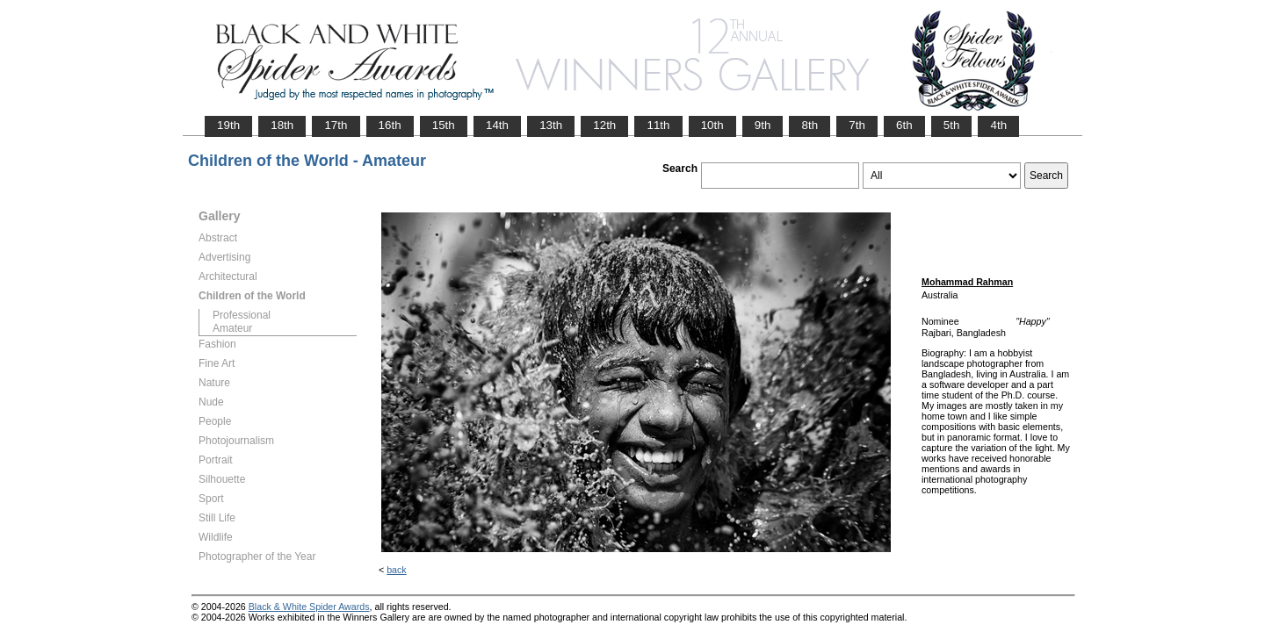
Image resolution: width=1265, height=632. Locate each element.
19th (228, 125)
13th (551, 125)
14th (497, 125)
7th (857, 125)
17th (335, 125)
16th (390, 125)
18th (282, 125)
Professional (242, 315)
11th (658, 125)
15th (444, 125)
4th (998, 125)
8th (810, 125)
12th (604, 125)
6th (904, 125)
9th (763, 125)
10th (712, 125)
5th (952, 125)
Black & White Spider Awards (309, 606)
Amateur (232, 328)
